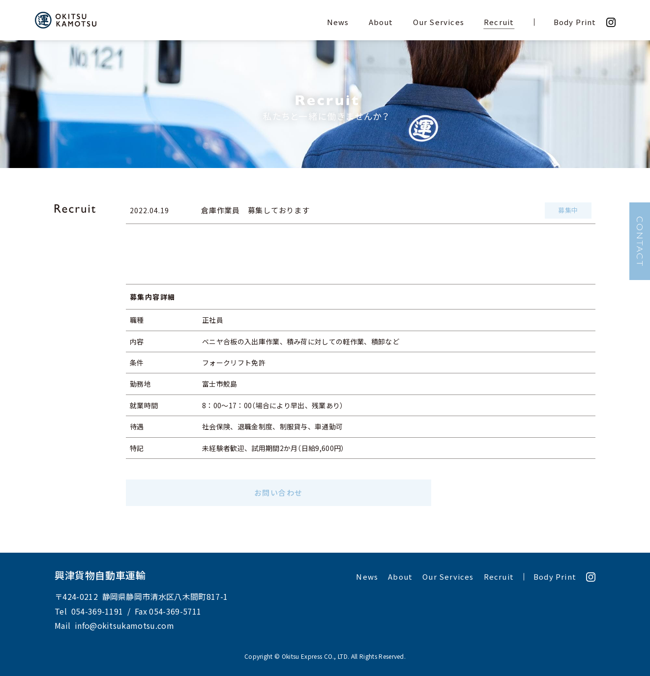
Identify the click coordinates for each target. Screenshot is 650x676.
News (338, 22)
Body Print (575, 22)
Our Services (438, 22)
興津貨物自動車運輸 (100, 575)
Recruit (499, 22)
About (381, 22)
